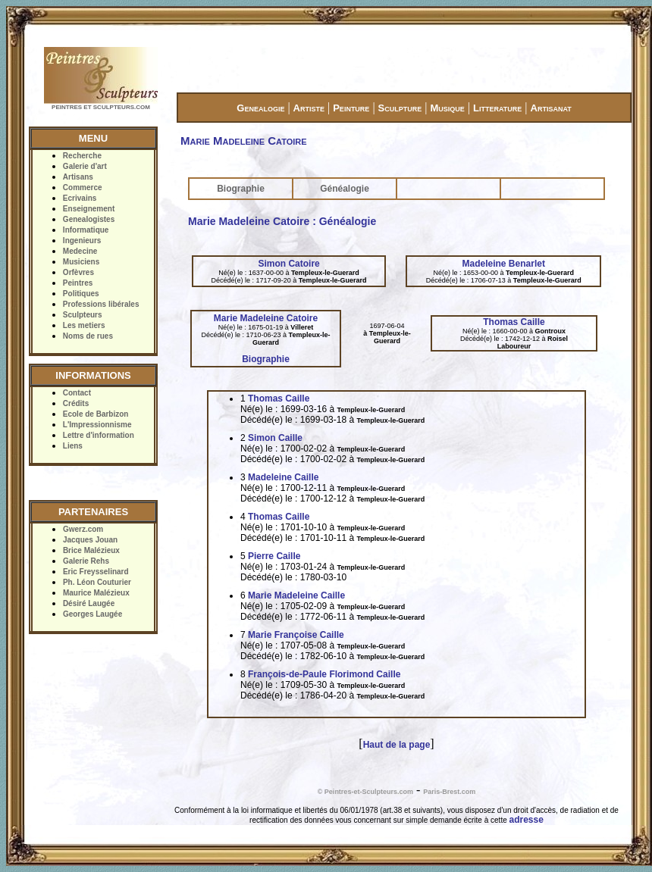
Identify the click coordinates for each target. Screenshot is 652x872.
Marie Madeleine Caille (296, 595)
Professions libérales (101, 304)
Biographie (241, 188)
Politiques (81, 293)
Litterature (497, 108)
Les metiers (84, 325)
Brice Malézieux (91, 550)
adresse (526, 819)
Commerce (82, 187)
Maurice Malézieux (96, 593)
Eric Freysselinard (96, 571)
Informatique (86, 230)
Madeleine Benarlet (503, 263)
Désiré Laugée (88, 603)
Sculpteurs (82, 315)
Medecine (80, 251)
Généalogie (344, 188)
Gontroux (550, 331)
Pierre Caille (274, 556)
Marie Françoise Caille (296, 635)
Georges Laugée (92, 614)
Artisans (78, 177)
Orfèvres (78, 272)
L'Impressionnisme (97, 424)
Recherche (82, 156)
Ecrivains (79, 198)
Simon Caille (275, 438)
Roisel (557, 338)
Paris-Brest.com (449, 791)
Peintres (77, 283)
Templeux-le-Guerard (325, 273)
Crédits (76, 403)
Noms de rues (88, 336)
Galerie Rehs (86, 561)
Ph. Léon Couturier (97, 582)
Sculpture (400, 108)
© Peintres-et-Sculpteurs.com (365, 791)
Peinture (351, 108)
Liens (73, 446)
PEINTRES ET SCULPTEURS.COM (101, 107)
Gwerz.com (83, 529)
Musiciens (81, 262)
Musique (447, 108)
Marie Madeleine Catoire (266, 318)
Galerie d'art (85, 166)
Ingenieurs (82, 240)
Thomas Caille (513, 322)
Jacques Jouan (90, 540)
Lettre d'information (98, 435)
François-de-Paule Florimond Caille (324, 674)
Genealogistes (88, 219)
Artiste (308, 108)
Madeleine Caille (283, 477)
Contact (77, 393)
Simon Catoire (288, 263)
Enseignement (88, 209)
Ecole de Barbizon (96, 414)
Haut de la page (397, 744)
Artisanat (551, 108)
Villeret (301, 327)
